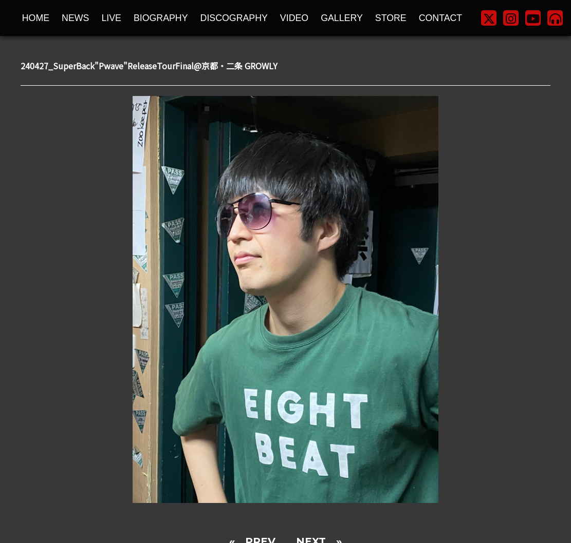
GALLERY (342, 18)
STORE (391, 18)
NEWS (75, 18)
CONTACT (441, 18)
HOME (35, 18)
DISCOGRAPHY (234, 18)
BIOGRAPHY (161, 18)
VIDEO (294, 18)
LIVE (111, 18)
